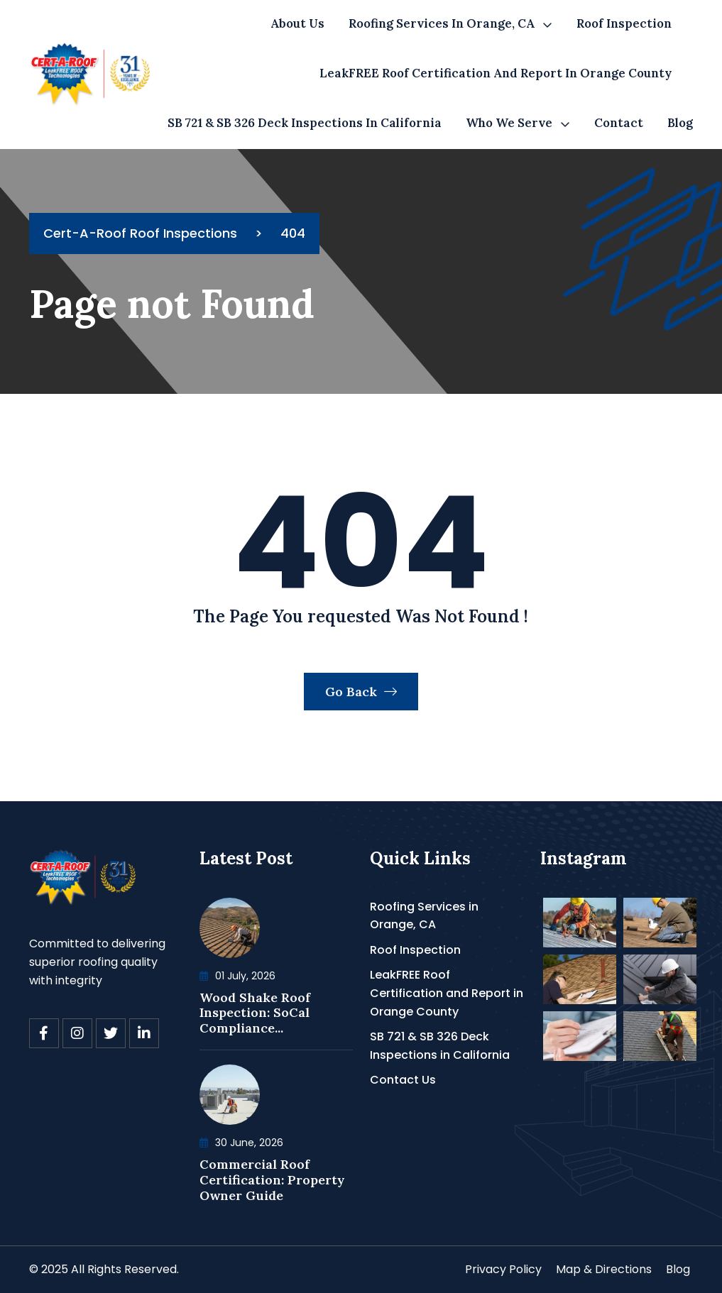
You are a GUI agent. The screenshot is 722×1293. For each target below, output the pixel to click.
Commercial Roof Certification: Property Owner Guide (272, 1179)
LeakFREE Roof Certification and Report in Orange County (495, 73)
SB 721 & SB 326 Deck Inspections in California (305, 123)
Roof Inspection (624, 23)
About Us (297, 23)
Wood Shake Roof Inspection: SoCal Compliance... (254, 1012)
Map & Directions (604, 1269)
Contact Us (403, 1080)
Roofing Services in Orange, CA (442, 23)
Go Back (361, 691)
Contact (618, 123)
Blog (680, 123)
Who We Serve (509, 123)
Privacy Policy (503, 1269)
